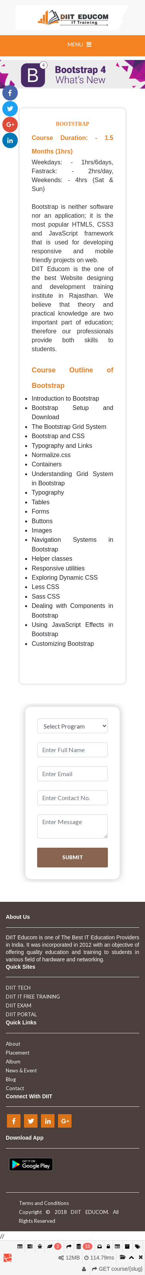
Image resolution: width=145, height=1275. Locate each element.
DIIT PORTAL (21, 1014)
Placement (17, 1053)
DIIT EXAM (18, 1005)
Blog (11, 1079)
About (13, 1044)
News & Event (21, 1070)
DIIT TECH (18, 988)
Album (13, 1061)
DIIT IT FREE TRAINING (33, 996)
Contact (15, 1088)
